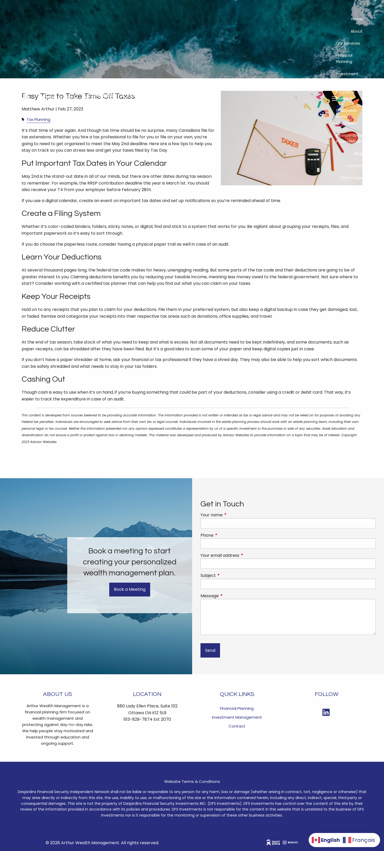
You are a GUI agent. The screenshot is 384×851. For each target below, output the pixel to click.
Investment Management (349, 77)
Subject (229, 575)
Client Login (351, 177)
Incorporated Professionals (349, 138)
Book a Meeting (129, 589)
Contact (354, 165)
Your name (232, 515)
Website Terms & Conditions (192, 781)
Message (230, 596)
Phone (227, 535)
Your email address (240, 555)
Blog (358, 153)
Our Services (348, 43)
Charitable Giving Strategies (346, 117)
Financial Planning (344, 58)
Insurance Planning (345, 95)
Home (357, 19)
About (357, 31)
